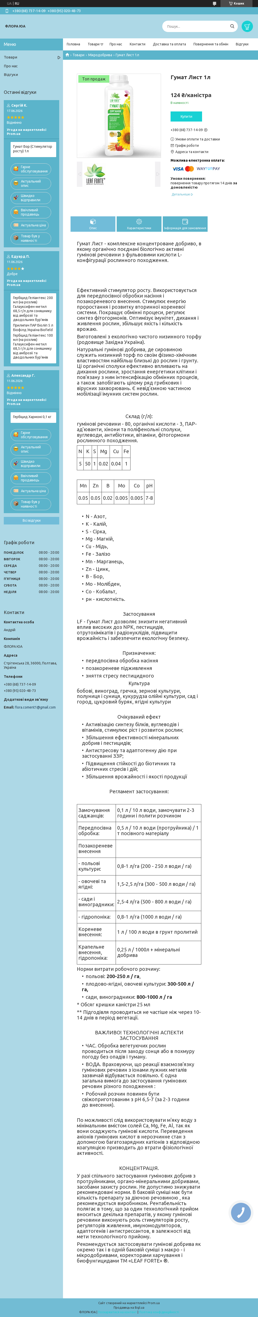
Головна (73, 44)
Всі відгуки (32, 520)
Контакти (137, 44)
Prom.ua (154, 1303)
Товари (94, 44)
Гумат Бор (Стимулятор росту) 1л (32, 148)
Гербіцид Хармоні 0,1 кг (32, 417)
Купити (186, 116)
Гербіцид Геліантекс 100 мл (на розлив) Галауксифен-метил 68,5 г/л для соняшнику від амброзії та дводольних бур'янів (33, 346)
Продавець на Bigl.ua (129, 1307)
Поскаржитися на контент (117, 1312)
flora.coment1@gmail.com (35, 707)
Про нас (116, 44)
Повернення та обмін (211, 44)
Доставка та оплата (169, 44)
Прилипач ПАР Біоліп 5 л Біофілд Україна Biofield (33, 327)
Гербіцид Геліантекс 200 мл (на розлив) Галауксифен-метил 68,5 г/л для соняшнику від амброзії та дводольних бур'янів (33, 309)
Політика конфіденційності (159, 1312)
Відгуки (242, 44)
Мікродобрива (100, 55)
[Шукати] (232, 26)
